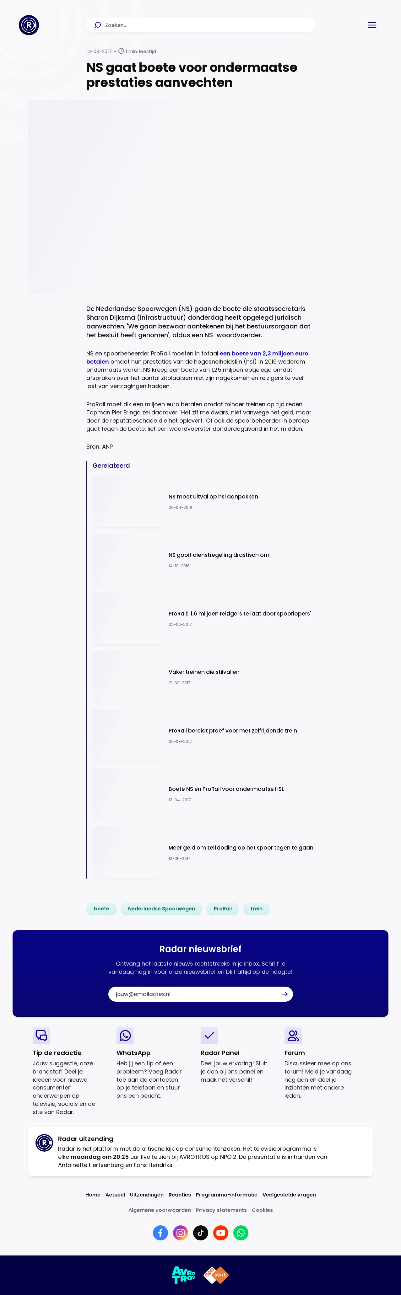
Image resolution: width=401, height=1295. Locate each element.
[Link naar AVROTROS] (184, 1275)
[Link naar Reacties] (180, 1195)
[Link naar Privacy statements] (221, 1210)
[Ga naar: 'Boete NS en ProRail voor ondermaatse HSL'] (203, 794)
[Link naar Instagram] (180, 1232)
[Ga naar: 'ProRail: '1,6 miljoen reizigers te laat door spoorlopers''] (203, 618)
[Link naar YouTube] (220, 1232)
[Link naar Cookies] (262, 1210)
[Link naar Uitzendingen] (147, 1195)
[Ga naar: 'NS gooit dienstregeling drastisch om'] (203, 560)
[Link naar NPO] (216, 1275)
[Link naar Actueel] (115, 1195)
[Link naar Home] (92, 1195)
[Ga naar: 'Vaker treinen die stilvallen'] (203, 677)
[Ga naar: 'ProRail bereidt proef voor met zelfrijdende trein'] (203, 735)
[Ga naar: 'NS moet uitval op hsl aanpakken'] (203, 501)
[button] (372, 25)
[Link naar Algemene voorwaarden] (159, 1210)
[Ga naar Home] (29, 25)
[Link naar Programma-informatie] (226, 1195)
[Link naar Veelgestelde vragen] (289, 1195)
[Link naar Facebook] (160, 1232)
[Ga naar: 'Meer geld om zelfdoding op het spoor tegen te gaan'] (203, 852)
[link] (101, 909)
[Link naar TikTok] (200, 1232)
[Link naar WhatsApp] (240, 1232)
